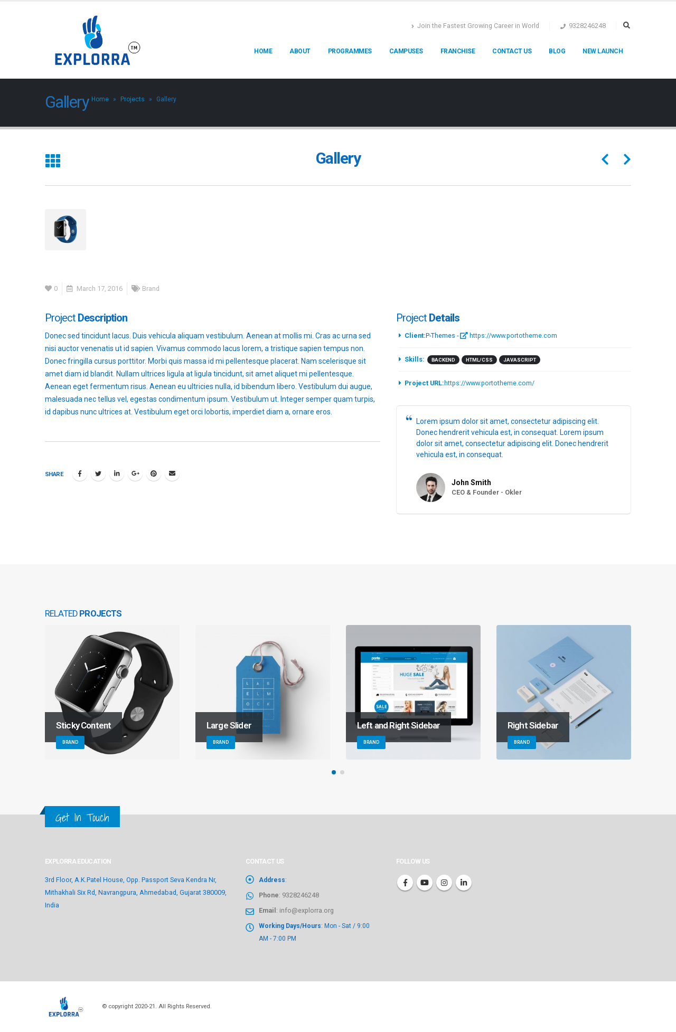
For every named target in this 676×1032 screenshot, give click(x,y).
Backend (443, 360)
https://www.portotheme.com (508, 335)
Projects (132, 99)
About (300, 51)
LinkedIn (116, 473)
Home (263, 51)
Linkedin (464, 883)
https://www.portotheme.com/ (489, 383)
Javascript (519, 360)
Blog (557, 51)
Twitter (98, 473)
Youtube (425, 883)
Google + (135, 473)
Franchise (457, 51)
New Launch (603, 51)
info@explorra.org (306, 910)
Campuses (406, 51)
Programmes (350, 51)
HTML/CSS (479, 360)
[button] (334, 772)
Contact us (511, 51)
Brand (150, 288)
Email (172, 473)
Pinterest (153, 473)
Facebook (79, 473)
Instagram (444, 883)
